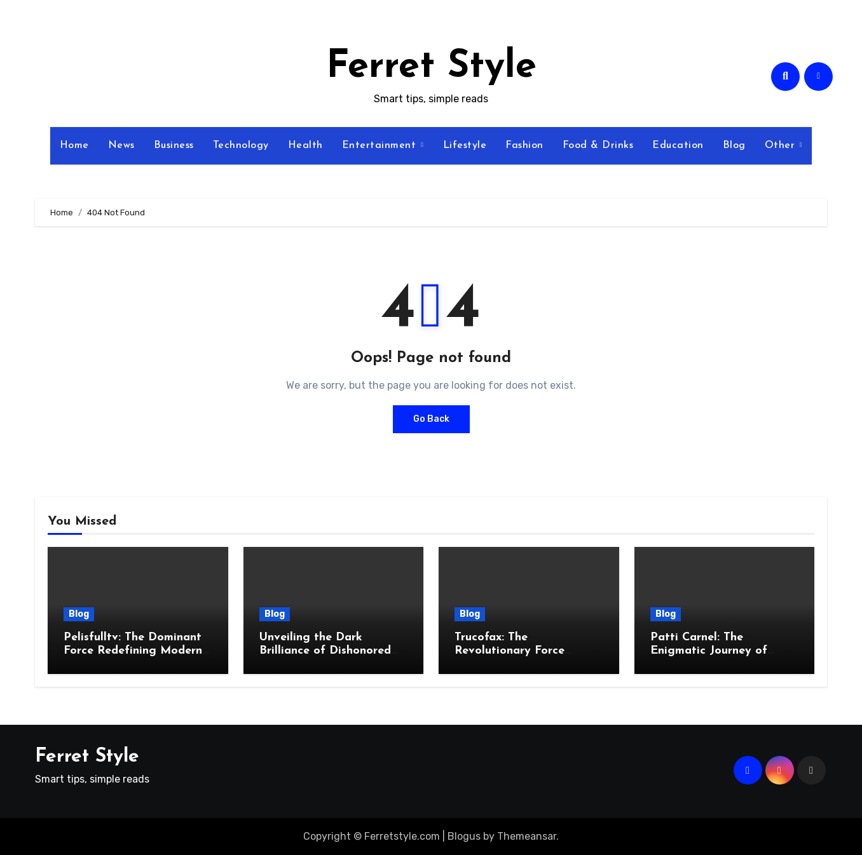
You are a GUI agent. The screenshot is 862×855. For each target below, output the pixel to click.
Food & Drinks (598, 145)
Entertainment (381, 145)
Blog (734, 145)
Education (678, 145)
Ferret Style (431, 67)
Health (305, 145)
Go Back (431, 419)
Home (74, 145)
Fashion (524, 145)
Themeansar (526, 836)
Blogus (464, 836)
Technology (241, 145)
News (121, 145)
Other (781, 145)
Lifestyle (465, 145)
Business (174, 145)
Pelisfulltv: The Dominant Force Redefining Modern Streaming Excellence (133, 651)
